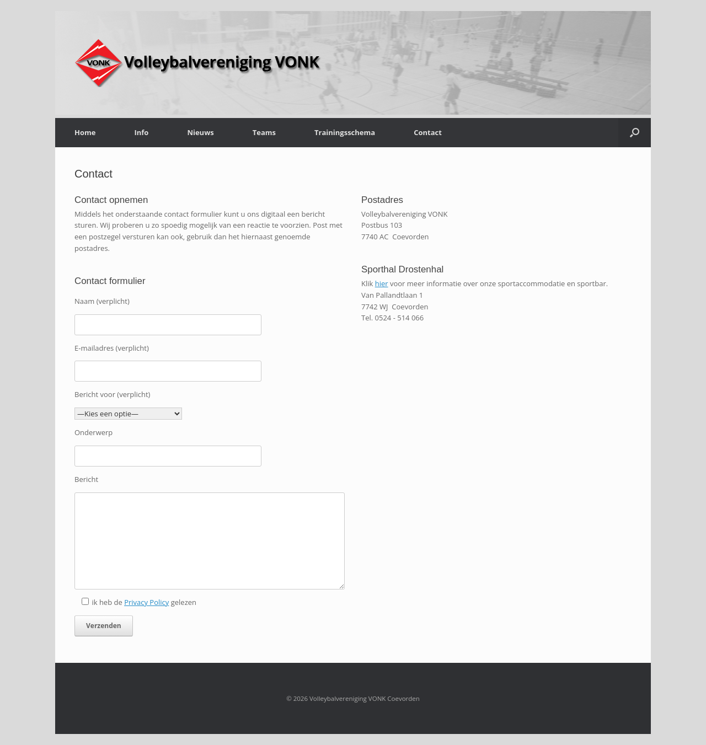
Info (141, 132)
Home (84, 132)
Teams (264, 132)
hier (381, 283)
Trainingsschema (344, 132)
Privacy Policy (146, 602)
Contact (428, 132)
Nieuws (200, 132)
